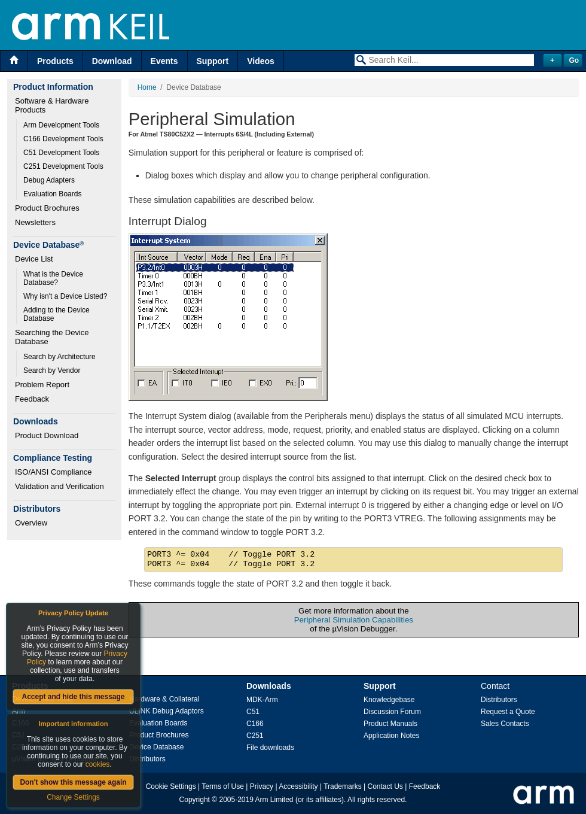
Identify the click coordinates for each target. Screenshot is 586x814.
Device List (34, 258)
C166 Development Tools (63, 139)
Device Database (156, 747)
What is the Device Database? (54, 278)
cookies (98, 764)
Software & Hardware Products (53, 105)
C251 (255, 735)
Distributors (147, 759)
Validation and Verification (59, 486)
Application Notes (391, 735)
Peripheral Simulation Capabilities (353, 619)
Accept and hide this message (73, 696)
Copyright (194, 799)
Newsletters (35, 222)
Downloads (268, 686)
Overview (31, 522)
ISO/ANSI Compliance (53, 471)
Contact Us (385, 786)
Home (147, 87)
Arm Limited (274, 799)
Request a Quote (508, 711)
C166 (255, 723)
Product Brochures (47, 208)
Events (164, 61)
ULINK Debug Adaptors (166, 711)
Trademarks (342, 786)
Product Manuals (390, 723)
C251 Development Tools (63, 166)
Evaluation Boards (52, 194)
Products (55, 61)
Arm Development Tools (61, 125)
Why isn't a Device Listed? (65, 296)
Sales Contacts (505, 723)
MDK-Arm (262, 699)
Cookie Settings (171, 786)
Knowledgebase (389, 699)
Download (112, 61)
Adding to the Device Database (57, 314)
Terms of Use (223, 786)
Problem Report (42, 384)
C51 (253, 711)
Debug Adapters (49, 180)
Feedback (32, 398)
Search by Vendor (51, 370)
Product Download (46, 435)
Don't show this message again (73, 782)
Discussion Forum (392, 711)
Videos (260, 61)
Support (213, 61)
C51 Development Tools (61, 152)
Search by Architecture (59, 357)
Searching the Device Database (53, 337)
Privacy (261, 786)
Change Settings (73, 797)
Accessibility (298, 786)
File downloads (270, 747)
